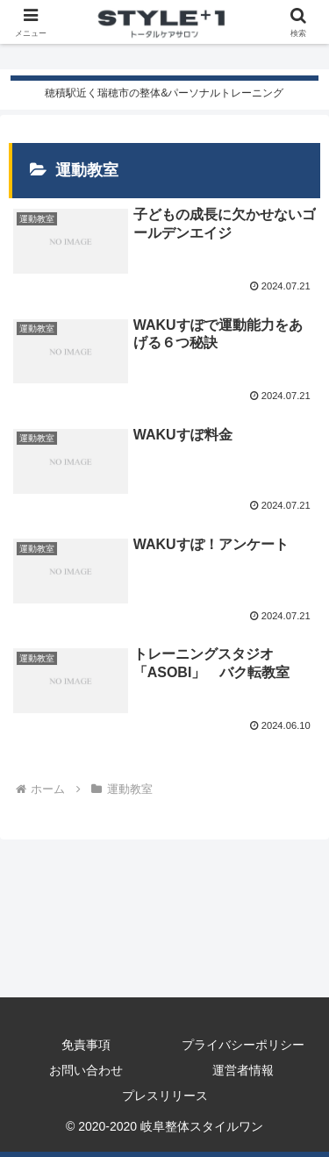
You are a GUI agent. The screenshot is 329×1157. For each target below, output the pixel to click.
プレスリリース (165, 1096)
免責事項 (86, 1045)
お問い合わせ (86, 1070)
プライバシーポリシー (243, 1045)
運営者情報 (243, 1070)
